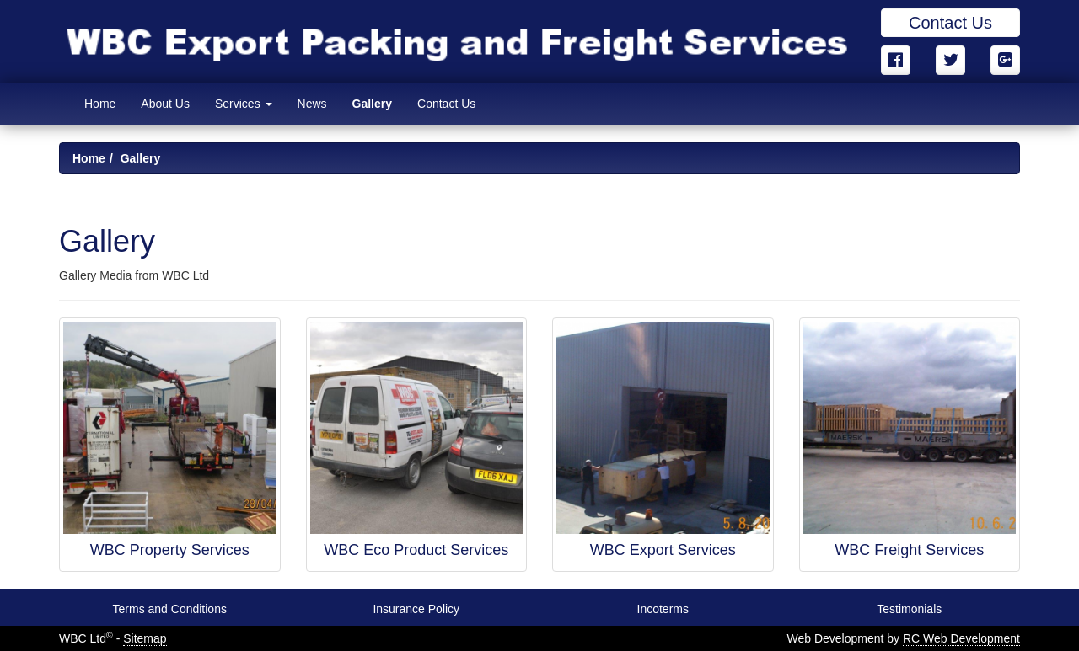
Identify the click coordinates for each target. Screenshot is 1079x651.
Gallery (372, 103)
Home (99, 103)
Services (243, 103)
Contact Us (950, 22)
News (312, 103)
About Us (165, 103)
